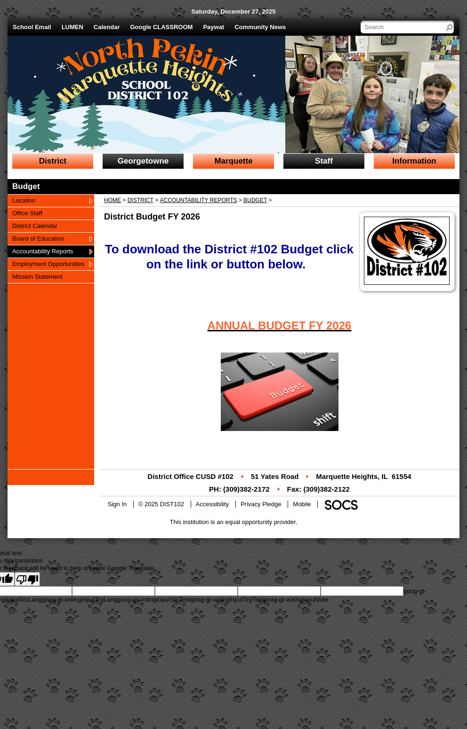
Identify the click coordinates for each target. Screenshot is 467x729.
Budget (255, 200)
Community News (260, 27)
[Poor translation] (27, 579)
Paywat (213, 27)
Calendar (107, 27)
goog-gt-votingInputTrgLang (79, 599)
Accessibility (212, 504)
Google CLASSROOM (161, 27)
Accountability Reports (198, 200)
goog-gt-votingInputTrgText (226, 599)
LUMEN (72, 27)
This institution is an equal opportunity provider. (234, 521)
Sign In (117, 504)
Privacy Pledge (261, 504)
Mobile (302, 504)
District (140, 200)
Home (112, 200)
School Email (32, 27)
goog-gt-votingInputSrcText (153, 599)
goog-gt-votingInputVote (295, 599)
